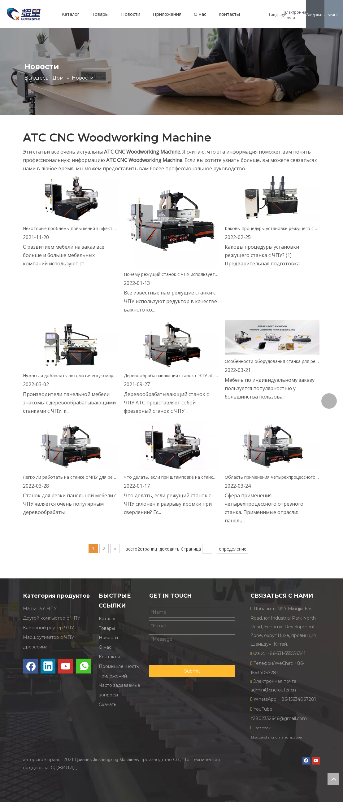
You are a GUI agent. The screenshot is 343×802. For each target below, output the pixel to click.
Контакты (229, 14)
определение (232, 549)
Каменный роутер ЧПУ (48, 627)
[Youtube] (65, 666)
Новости (130, 14)
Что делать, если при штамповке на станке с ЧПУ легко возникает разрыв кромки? (171, 477)
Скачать (107, 704)
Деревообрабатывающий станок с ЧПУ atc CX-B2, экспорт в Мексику (171, 375)
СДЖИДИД (64, 767)
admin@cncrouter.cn (273, 690)
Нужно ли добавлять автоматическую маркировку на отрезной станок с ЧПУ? (70, 375)
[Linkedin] (48, 666)
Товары (100, 14)
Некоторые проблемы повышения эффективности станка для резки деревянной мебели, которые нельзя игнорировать (70, 228)
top (333, 779)
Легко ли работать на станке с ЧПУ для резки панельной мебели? (70, 477)
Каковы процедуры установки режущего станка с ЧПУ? (272, 228)
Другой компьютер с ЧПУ (51, 618)
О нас (200, 14)
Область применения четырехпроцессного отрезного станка (272, 477)
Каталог (70, 14)
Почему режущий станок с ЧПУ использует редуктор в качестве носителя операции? (171, 274)
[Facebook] (30, 666)
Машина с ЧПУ (40, 608)
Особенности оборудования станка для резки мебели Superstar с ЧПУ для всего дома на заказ (272, 361)
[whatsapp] (83, 666)
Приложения (167, 14)
